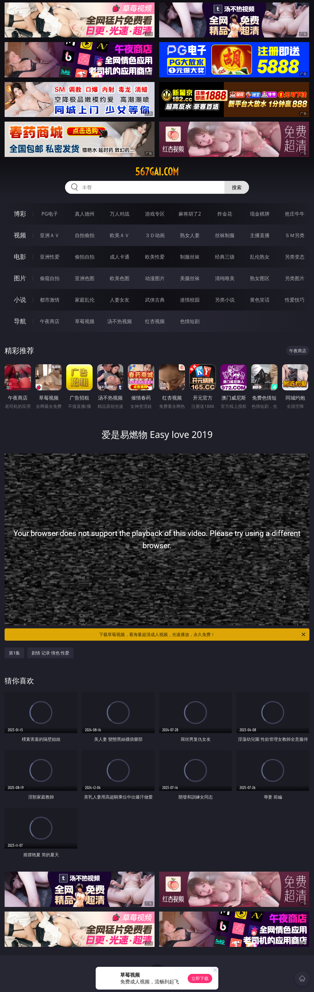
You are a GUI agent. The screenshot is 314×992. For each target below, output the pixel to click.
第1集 (14, 653)
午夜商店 (49, 321)
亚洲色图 (84, 278)
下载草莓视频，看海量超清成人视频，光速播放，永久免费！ (202, 634)
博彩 (20, 213)
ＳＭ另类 (294, 235)
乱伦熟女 (260, 256)
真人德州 (84, 213)
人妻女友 (119, 299)
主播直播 (260, 235)
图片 (20, 278)
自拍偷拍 (84, 235)
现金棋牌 (260, 213)
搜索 (237, 187)
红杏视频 (155, 321)
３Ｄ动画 (155, 235)
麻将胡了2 (189, 213)
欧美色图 (119, 278)
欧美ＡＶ (119, 235)
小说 (20, 299)
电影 (20, 256)
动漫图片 (155, 278)
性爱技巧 (294, 299)
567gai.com (157, 172)
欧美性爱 (155, 256)
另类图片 (294, 278)
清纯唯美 (225, 278)
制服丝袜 (190, 256)
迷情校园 (190, 299)
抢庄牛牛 (294, 213)
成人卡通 (119, 256)
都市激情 (49, 299)
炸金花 (224, 213)
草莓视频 (84, 321)
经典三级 (225, 256)
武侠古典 (155, 299)
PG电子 (49, 213)
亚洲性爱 (49, 256)
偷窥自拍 (49, 278)
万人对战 (119, 213)
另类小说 (225, 299)
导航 (20, 321)
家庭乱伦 (84, 299)
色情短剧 (190, 321)
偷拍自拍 (84, 256)
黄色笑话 (260, 299)
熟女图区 (260, 278)
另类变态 (294, 256)
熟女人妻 (190, 235)
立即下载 (200, 978)
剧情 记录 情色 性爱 (50, 653)
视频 (20, 235)
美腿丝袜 (190, 278)
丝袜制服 (225, 235)
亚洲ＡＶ (49, 235)
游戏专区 (155, 213)
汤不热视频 (119, 321)
